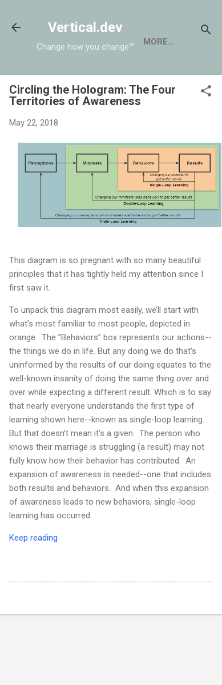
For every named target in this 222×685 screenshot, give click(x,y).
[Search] (206, 31)
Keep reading (33, 538)
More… (159, 42)
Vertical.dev (85, 27)
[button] (206, 92)
